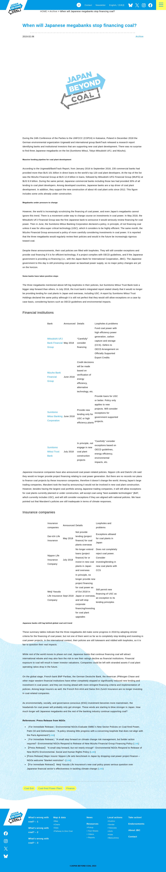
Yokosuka (113, 828)
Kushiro (112, 821)
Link (52, 735)
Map (56, 821)
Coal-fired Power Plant (50, 788)
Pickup (90, 827)
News (90, 817)
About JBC (134, 830)
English (112, 5)
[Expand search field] (79, 5)
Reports (91, 837)
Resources (93, 824)
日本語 (121, 5)
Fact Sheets (93, 831)
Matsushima (114, 838)
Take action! (135, 817)
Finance (70, 788)
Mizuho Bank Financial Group (54, 376)
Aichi (111, 831)
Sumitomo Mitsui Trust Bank (53, 451)
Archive (139, 36)
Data (56, 828)
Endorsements (136, 824)
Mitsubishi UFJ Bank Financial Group (55, 342)
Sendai (111, 824)
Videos (91, 834)
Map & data (59, 817)
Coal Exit (29, 788)
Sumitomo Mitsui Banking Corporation (55, 416)
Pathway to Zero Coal (63, 831)
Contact (132, 836)
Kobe (111, 835)
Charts (57, 824)
